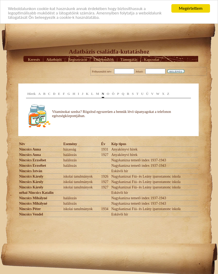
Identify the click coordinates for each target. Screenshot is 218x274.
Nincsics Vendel (31, 214)
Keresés (34, 59)
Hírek (31, 94)
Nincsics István (30, 171)
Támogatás (128, 59)
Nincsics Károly (31, 176)
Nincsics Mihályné (33, 198)
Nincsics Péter (30, 209)
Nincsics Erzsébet (32, 160)
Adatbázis (54, 59)
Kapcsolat (151, 59)
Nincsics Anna (30, 149)
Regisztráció (77, 59)
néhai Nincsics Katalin (36, 193)
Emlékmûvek (104, 59)
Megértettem (191, 8)
